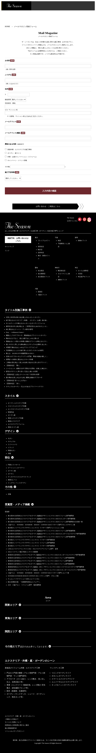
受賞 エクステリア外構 (15, 418)
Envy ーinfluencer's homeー (15, 332)
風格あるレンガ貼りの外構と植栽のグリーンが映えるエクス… (27, 341)
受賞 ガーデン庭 (13, 427)
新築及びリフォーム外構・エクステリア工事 (22, 668)
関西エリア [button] (13, 631)
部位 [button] (9, 457)
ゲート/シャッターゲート (16, 468)
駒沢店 (40, 249)
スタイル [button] (12, 395)
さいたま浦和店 (83, 271)
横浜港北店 (61, 271)
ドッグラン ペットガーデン (17, 483)
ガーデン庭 (11, 415)
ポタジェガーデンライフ (61, 676)
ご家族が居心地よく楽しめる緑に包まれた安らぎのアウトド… (27, 362)
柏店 (59, 240)
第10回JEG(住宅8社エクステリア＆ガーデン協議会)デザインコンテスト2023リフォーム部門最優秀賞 (41, 531)
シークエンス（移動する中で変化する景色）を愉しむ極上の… (27, 368)
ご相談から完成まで (11, 719)
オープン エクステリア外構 (17, 403)
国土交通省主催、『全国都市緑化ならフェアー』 (24, 582)
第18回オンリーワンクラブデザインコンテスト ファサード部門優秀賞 (31, 546)
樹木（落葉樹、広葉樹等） (17, 691)
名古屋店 (41, 271)
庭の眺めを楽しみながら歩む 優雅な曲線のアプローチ (24, 377)
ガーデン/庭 (12, 471)
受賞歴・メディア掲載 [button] (19, 504)
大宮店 (80, 274)
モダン (10, 438)
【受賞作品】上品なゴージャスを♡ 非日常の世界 (23, 374)
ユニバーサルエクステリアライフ (65, 682)
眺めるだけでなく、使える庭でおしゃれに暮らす (22, 338)
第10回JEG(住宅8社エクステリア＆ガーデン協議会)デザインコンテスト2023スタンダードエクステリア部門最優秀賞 (47, 534)
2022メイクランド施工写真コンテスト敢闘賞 (23, 552)
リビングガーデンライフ (61, 673)
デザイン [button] (12, 431)
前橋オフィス (82, 240)
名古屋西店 (41, 274)
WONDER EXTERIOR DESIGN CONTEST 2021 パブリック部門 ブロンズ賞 (33, 576)
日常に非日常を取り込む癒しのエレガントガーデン (23, 317)
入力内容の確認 (49, 191)
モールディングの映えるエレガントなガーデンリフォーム (25, 323)
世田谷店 (41, 246)
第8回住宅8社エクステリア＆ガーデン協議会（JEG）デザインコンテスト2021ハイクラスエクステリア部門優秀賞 (46, 567)
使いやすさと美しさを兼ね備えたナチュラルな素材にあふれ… (27, 344)
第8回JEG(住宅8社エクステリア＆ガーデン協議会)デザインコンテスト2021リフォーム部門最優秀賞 (41, 564)
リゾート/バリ (12, 444)
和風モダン (11, 450)
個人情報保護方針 (11, 728)
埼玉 (76, 268)
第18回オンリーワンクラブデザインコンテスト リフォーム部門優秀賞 (31, 543)
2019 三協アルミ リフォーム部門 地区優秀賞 (24, 585)
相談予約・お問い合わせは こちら (18, 239)
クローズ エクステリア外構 (17, 406)
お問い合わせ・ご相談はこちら (48, 206)
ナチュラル (11, 441)
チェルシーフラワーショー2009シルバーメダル (23, 579)
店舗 (9, 494)
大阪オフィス (42, 295)
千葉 (56, 237)
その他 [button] (10, 486)
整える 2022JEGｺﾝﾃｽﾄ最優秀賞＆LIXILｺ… (20, 353)
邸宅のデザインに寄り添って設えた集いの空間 (22, 371)
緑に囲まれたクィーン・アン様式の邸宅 (19, 329)
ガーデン (11, 474)
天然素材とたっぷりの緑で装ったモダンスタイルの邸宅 (25, 350)
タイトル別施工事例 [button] (18, 310)
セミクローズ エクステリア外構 (18, 409)
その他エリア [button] (28, 646)
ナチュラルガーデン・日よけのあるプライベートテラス (25, 386)
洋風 (9, 453)
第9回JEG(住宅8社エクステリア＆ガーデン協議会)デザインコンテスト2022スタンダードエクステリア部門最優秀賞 (46, 555)
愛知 (36, 268)
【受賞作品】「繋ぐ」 (13, 365)
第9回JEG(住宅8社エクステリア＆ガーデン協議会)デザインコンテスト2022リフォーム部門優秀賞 (40, 561)
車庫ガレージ (12, 480)
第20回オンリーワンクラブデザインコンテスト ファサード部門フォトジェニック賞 (36, 528)
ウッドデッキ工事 (57, 668)
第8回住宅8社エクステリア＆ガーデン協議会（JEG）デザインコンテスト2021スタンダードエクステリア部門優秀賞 (47, 570)
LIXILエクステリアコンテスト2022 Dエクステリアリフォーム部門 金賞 (33, 549)
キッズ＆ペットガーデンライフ (64, 685)
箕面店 (40, 292)
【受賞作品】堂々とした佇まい (16, 380)
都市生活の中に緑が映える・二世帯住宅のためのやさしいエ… (27, 326)
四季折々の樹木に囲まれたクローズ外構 (19, 359)
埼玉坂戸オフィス (84, 277)
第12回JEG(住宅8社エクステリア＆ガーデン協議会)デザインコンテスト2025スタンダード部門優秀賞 (41, 519)
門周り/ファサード (14, 465)
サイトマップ (9, 246)
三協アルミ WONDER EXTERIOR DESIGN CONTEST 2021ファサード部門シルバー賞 (38, 573)
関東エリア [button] (13, 605)
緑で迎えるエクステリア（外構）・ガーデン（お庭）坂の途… (27, 320)
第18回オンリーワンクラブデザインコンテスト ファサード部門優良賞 (31, 540)
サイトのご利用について (13, 722)
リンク (7, 250)
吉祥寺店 (41, 252)
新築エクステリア (14, 421)
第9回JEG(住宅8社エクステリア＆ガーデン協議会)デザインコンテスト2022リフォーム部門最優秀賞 (41, 558)
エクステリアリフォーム (16, 424)
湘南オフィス (62, 280)
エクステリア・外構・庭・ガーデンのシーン (30, 660)
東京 (36, 237)
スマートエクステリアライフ (63, 679)
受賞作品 (11, 412)
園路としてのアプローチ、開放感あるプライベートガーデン (26, 335)
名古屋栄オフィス (44, 277)
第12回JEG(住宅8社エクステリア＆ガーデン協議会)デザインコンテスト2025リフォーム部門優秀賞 (41, 516)
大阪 (36, 289)
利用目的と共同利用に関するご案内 (17, 725)
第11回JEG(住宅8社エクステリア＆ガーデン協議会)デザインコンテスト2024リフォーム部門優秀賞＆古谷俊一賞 (45, 522)
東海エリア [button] (13, 618)
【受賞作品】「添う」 (13, 383)
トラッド (11, 447)
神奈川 (57, 268)
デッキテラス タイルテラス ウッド (19, 477)
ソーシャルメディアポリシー (14, 731)
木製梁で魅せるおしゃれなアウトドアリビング (22, 347)
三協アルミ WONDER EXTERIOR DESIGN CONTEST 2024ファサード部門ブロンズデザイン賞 (41, 525)
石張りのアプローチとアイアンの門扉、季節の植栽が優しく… (27, 356)
